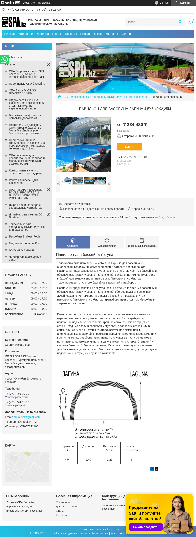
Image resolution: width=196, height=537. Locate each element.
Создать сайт (30, 2)
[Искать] (180, 22)
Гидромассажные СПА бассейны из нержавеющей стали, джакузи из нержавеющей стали (27, 104)
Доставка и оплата (49, 33)
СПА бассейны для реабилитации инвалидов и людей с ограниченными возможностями (27, 159)
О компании (63, 502)
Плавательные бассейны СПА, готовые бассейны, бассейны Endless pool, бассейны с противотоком (25, 129)
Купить (129, 146)
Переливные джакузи (19, 506)
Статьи (126, 33)
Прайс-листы (14, 57)
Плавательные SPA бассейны (24, 510)
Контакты (112, 33)
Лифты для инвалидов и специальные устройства (25, 206)
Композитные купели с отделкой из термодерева (25, 172)
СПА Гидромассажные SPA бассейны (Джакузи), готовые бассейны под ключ (27, 74)
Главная (9, 33)
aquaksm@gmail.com (27, 417)
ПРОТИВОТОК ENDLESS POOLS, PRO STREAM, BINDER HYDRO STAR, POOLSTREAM (25, 194)
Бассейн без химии (21, 250)
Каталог (24, 33)
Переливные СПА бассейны (27, 83)
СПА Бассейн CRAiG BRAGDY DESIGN (22, 92)
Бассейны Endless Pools (24, 236)
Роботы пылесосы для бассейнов (23, 181)
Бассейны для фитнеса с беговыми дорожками (25, 117)
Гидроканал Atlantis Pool (25, 243)
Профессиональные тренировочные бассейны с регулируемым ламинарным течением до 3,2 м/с (27, 144)
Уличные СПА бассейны (20, 502)
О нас (98, 33)
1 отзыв (164, 2)
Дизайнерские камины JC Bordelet (25, 216)
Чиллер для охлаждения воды (25, 258)
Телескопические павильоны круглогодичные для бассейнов (108, 96)
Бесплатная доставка (77, 203)
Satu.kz (115, 529)
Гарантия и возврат (77, 33)
